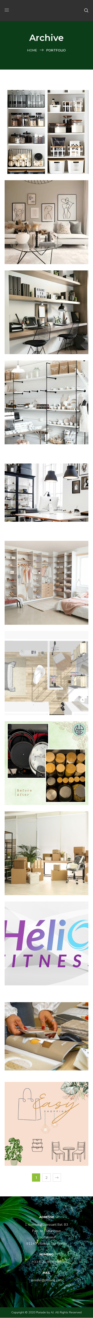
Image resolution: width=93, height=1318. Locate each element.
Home (32, 50)
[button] (86, 10)
